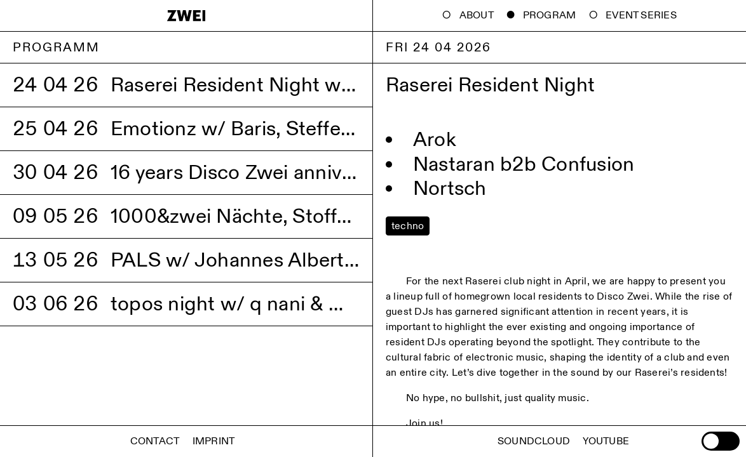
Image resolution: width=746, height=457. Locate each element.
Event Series (641, 15)
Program (549, 15)
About (476, 15)
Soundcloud (534, 441)
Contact (155, 441)
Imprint (214, 441)
